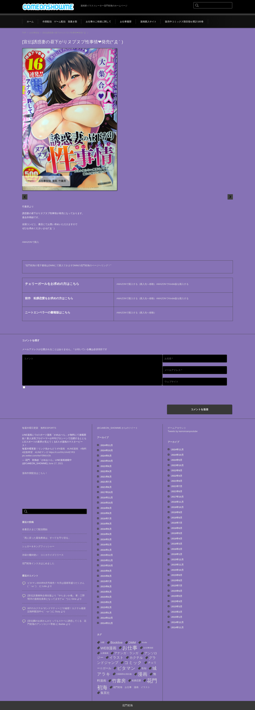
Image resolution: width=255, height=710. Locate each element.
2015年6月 (106, 586)
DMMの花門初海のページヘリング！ (91, 265)
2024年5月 (106, 455)
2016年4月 (106, 534)
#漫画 (62, 445)
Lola (44, 582)
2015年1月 (106, 612)
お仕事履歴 (125, 21)
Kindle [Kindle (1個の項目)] (144, 642)
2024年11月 (107, 445)
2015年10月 (107, 565)
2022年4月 (106, 471)
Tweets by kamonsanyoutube (182, 431)
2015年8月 (106, 576)
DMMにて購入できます (61, 265)
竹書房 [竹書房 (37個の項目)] (119, 680)
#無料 (83, 445)
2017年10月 (107, 492)
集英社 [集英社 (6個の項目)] (105, 693)
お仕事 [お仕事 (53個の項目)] (129, 648)
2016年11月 (107, 497)
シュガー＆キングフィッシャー (38, 543)
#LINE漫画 (72, 445)
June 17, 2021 (55, 459)
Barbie (62, 620)
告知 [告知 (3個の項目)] (143, 668)
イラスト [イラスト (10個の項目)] (116, 657)
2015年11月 (107, 560)
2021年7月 (106, 481)
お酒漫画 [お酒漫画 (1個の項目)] (104, 653)
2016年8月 (106, 513)
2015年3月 (106, 602)
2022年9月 (106, 466)
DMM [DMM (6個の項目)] (132, 642)
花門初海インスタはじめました (38, 560)
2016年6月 (106, 523)
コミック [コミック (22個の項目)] (133, 662)
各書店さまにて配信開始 (34, 525)
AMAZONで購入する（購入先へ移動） (136, 284)
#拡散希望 (27, 448)
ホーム (30, 21)
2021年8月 (106, 476)
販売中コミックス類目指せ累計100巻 (184, 21)
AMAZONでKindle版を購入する (172, 284)
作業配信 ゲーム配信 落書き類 (59, 21)
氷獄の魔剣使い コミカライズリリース (43, 551)
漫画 (54, 180)
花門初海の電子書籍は (37, 265)
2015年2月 (106, 607)
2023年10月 (107, 461)
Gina (74, 595)
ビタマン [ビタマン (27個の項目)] (126, 668)
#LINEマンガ (41, 448)
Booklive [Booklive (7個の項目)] (116, 642)
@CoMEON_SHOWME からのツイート (117, 428)
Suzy (57, 608)
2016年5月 (106, 529)
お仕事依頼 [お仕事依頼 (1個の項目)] (148, 648)
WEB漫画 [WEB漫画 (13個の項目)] (109, 648)
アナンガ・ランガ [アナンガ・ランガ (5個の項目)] (126, 653)
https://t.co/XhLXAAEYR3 (62, 448)
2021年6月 (106, 487)
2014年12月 (107, 618)
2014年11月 (107, 623)
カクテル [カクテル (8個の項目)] (136, 657)
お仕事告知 (34, 33)
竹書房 (62, 180)
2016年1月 (106, 550)
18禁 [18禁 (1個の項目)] (103, 642)
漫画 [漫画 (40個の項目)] (142, 674)
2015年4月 (106, 597)
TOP (24, 33)
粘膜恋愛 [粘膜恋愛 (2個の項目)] (136, 680)
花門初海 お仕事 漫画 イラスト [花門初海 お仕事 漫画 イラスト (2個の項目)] (131, 687)
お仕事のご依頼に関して (98, 21)
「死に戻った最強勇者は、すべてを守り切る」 (46, 534)
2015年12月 (107, 555)
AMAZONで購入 (30, 242)
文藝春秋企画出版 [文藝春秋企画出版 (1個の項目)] (124, 674)
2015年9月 (106, 571)
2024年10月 (107, 450)
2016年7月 (106, 518)
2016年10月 (107, 502)
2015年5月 (106, 591)
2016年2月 (106, 544)
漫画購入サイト (148, 21)
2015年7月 (106, 581)
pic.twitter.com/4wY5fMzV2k (36, 452)
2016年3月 (106, 539)
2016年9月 (106, 508)
